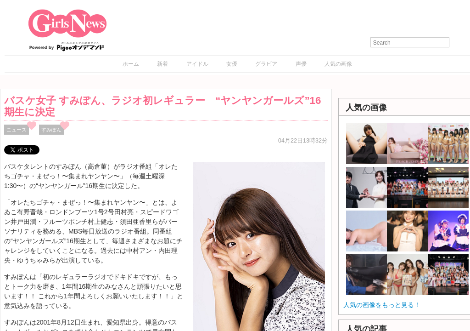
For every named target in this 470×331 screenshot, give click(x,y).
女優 (231, 64)
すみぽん (51, 129)
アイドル (197, 64)
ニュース (16, 129)
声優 (301, 64)
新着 (162, 64)
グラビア (266, 64)
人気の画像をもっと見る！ (381, 304)
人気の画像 (338, 64)
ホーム (131, 64)
